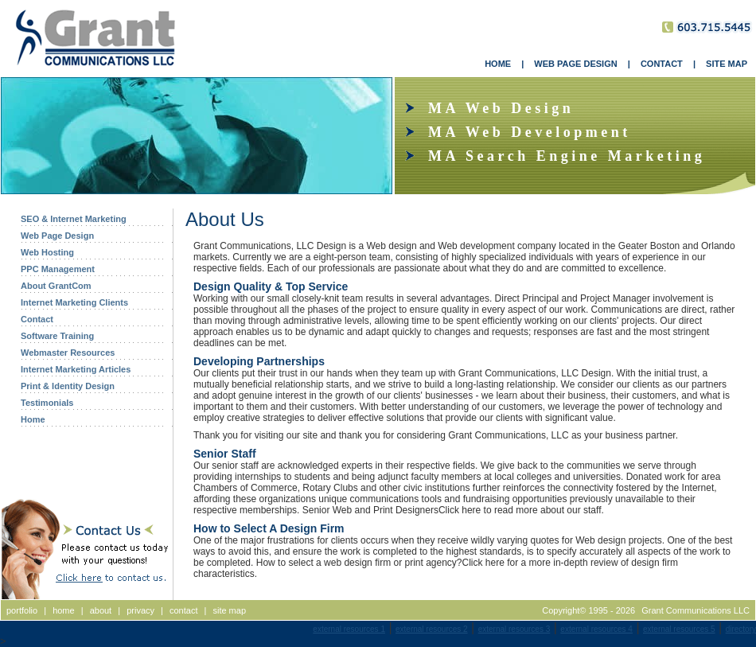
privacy (140, 610)
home (64, 610)
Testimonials (47, 402)
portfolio (21, 610)
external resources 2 (432, 629)
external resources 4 (596, 629)
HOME (498, 63)
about (101, 610)
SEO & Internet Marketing (74, 219)
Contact (37, 319)
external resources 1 (349, 629)
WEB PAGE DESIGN (575, 63)
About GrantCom (56, 285)
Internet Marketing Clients (74, 302)
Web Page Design (57, 235)
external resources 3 (514, 629)
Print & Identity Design (68, 386)
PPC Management (58, 269)
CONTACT (662, 63)
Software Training (57, 336)
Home (33, 419)
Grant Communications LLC (695, 610)
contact (183, 610)
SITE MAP (726, 63)
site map (229, 610)
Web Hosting (47, 252)
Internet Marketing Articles (76, 369)
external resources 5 (679, 629)
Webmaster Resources (68, 352)
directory (741, 629)
